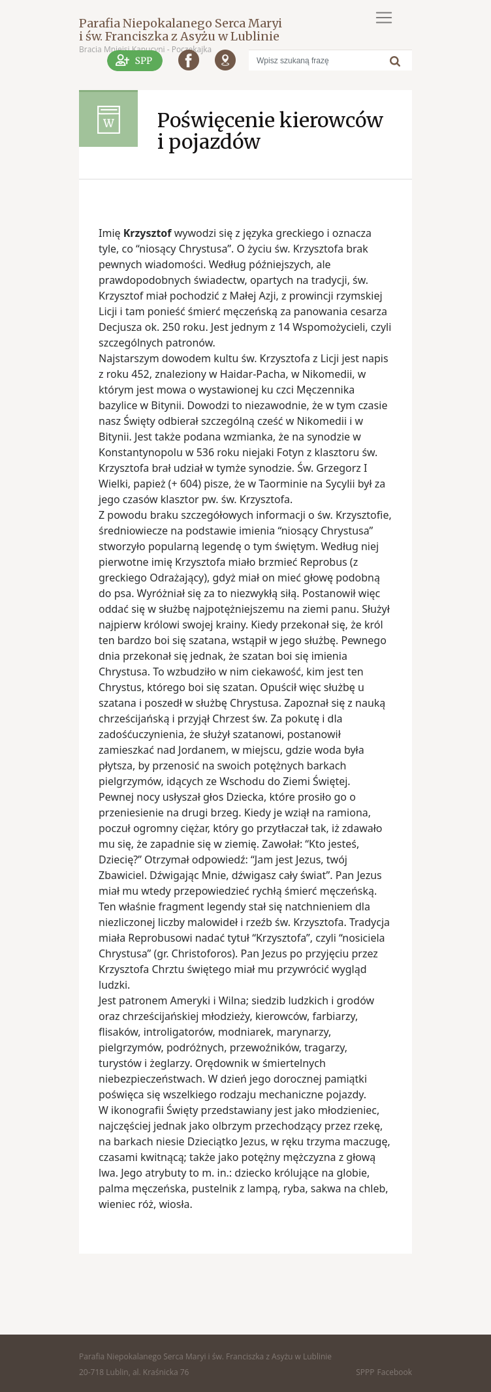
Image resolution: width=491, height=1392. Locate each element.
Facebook (394, 1372)
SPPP (365, 1372)
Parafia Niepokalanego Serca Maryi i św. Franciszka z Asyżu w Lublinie (180, 30)
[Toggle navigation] (384, 17)
